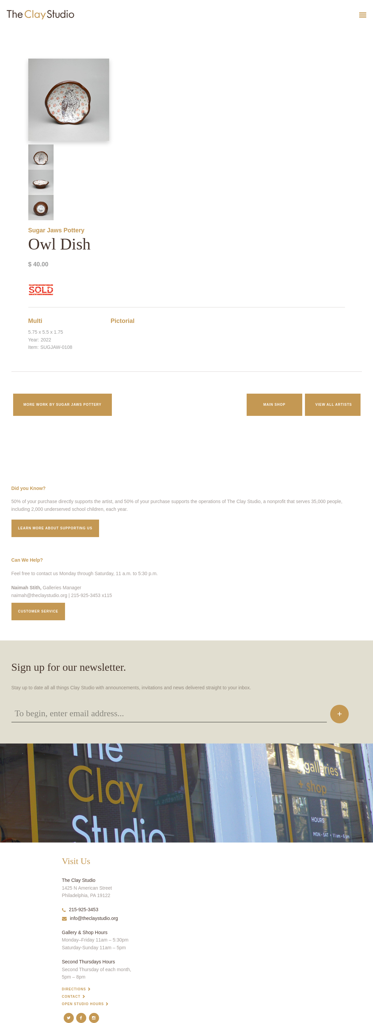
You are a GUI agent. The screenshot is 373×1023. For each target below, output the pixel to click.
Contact (71, 996)
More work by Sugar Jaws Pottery (63, 404)
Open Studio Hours (83, 1004)
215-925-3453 (80, 909)
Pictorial (122, 321)
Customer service (38, 611)
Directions (74, 989)
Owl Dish (6, 31)
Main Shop (274, 404)
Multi (35, 321)
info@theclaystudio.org (90, 918)
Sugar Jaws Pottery (56, 230)
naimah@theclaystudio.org (39, 595)
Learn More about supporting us (55, 528)
